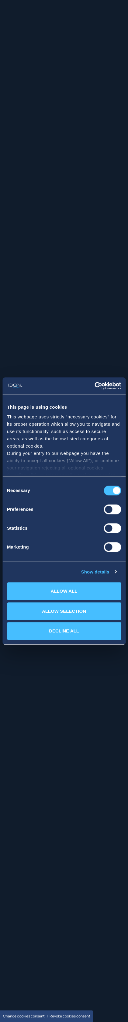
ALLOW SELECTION (64, 611)
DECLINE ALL (64, 630)
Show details (95, 571)
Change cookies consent (24, 1016)
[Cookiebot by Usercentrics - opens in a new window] (94, 386)
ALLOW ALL (64, 591)
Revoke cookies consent (70, 1016)
